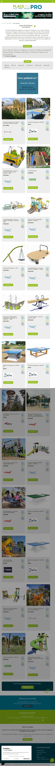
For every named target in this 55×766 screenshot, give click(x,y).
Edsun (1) (13, 65)
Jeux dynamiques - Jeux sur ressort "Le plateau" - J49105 (35, 268)
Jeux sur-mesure (7, 54)
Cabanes (15, 50)
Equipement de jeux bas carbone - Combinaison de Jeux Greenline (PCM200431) (35, 415)
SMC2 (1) (7, 67)
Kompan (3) (21, 65)
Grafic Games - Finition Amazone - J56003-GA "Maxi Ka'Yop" (35, 658)
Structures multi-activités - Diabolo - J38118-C (35, 463)
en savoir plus (8, 139)
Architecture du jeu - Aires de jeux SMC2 (11, 414)
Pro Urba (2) (29, 65)
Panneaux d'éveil (7, 52)
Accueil (3, 23)
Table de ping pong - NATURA (36, 365)
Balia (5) (7, 65)
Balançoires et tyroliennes (43, 50)
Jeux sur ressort (7, 50)
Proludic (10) (38, 65)
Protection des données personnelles (41, 751)
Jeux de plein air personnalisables (8, 560)
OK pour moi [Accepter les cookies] (27, 758)
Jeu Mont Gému (32, 170)
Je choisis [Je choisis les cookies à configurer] (16, 758)
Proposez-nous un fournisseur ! (27, 687)
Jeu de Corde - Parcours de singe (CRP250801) (10, 463)
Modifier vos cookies (41, 755)
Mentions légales (40, 749)
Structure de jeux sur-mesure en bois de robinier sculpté (11, 122)
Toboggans (23, 50)
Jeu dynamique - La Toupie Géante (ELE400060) (10, 512)
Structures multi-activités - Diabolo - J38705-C (35, 220)
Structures (31, 50)
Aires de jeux (9, 23)
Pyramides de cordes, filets (20, 52)
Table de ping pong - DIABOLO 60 (36, 560)
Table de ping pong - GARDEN (36, 122)
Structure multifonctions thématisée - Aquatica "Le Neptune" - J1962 (10, 318)
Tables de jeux (42, 52)
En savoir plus (27, 705)
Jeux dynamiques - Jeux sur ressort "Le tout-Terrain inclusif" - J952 (10, 172)
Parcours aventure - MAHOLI (11, 657)
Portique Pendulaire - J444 (10, 268)
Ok (43, 719)
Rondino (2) (47, 65)
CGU (38, 754)
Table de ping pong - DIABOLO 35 (11, 366)
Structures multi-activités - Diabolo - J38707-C (10, 609)
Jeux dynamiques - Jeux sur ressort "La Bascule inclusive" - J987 (11, 220)
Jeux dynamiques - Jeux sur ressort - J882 (35, 317)
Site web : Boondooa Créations (43, 757)
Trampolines (33, 52)
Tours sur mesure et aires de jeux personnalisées (35, 609)
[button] (3, 763)
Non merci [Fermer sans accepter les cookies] (6, 758)
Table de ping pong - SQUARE (36, 511)
